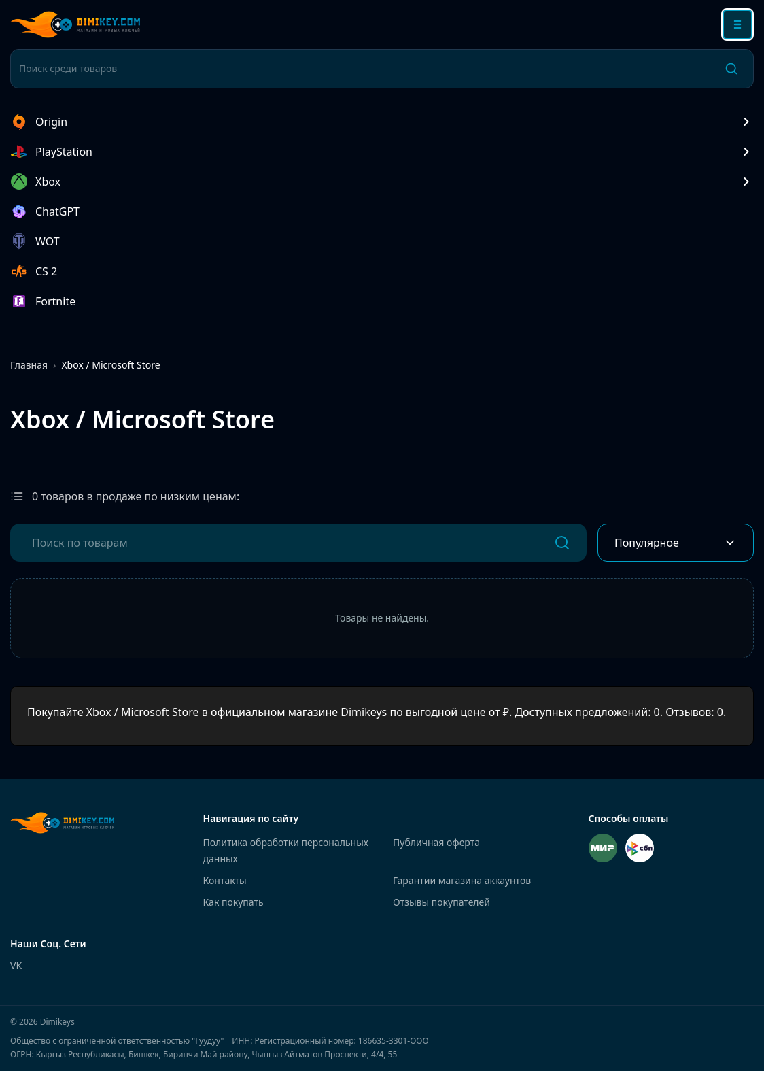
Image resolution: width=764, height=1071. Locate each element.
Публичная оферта (436, 842)
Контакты (225, 880)
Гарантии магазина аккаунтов (462, 880)
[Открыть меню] (737, 24)
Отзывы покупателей (441, 902)
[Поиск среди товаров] (364, 68)
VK (16, 965)
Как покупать (233, 902)
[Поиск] (731, 68)
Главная (29, 364)
